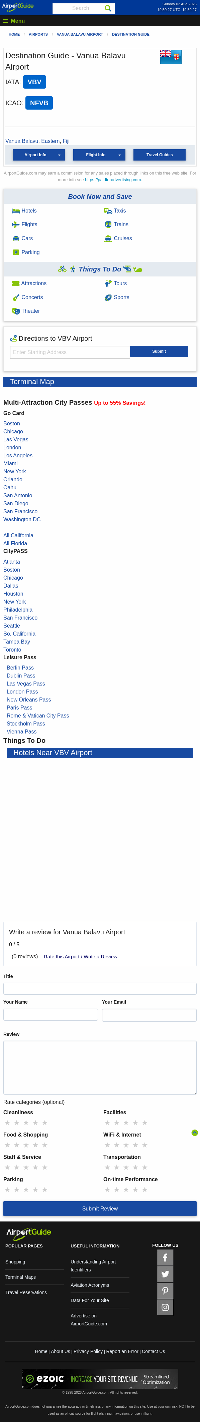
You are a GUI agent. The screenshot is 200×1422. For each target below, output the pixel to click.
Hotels (24, 211)
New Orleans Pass (29, 700)
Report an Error (122, 1351)
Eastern (50, 141)
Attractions (29, 283)
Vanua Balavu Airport (80, 34)
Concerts (27, 297)
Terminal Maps (20, 1277)
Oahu (9, 487)
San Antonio (17, 495)
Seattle (11, 626)
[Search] (108, 8)
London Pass (22, 692)
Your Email (114, 1002)
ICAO (13, 103)
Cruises (118, 238)
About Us (60, 1351)
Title (8, 976)
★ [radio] (7, 1123)
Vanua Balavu (21, 141)
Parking (26, 252)
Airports (38, 34)
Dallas (10, 586)
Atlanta (11, 562)
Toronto (12, 650)
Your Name (15, 1002)
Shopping (15, 1261)
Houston (13, 594)
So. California (19, 634)
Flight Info (96, 155)
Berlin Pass (20, 668)
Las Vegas (15, 439)
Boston (11, 423)
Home (14, 34)
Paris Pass (19, 708)
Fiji (66, 141)
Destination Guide (130, 34)
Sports (116, 297)
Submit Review (100, 1208)
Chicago (13, 431)
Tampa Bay (16, 642)
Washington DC (21, 519)
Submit (159, 351)
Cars (22, 238)
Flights (24, 224)
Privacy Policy (88, 1351)
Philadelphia (17, 610)
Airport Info (35, 155)
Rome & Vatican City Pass (38, 715)
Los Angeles (17, 455)
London (12, 447)
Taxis (115, 211)
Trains (116, 224)
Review (11, 1034)
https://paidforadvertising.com (113, 179)
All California (18, 535)
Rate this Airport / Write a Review (80, 956)
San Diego (15, 503)
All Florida (15, 543)
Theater (26, 311)
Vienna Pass (22, 731)
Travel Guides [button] (159, 155)
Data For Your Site (90, 1300)
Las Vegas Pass (26, 684)
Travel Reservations (26, 1292)
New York (14, 471)
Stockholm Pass (26, 723)
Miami (10, 463)
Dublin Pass (21, 676)
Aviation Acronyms (90, 1285)
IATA (12, 82)
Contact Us (153, 1351)
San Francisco (20, 511)
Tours (115, 283)
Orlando (12, 479)
